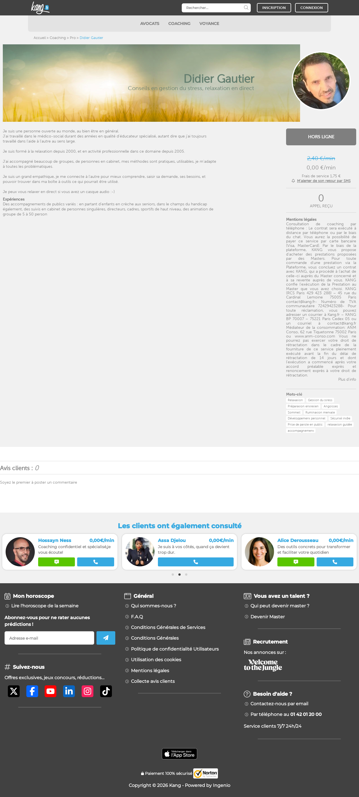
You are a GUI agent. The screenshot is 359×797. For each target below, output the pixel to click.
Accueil (40, 38)
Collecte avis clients (153, 681)
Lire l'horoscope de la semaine (45, 605)
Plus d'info (347, 379)
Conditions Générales (155, 638)
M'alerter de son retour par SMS (324, 181)
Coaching (58, 38)
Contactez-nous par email (279, 703)
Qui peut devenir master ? (279, 605)
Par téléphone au (286, 714)
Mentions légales (150, 670)
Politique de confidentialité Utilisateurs (175, 649)
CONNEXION (311, 8)
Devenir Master (267, 616)
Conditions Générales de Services (168, 627)
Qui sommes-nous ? (153, 605)
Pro (73, 38)
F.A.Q (137, 616)
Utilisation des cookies (156, 659)
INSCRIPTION (274, 8)
